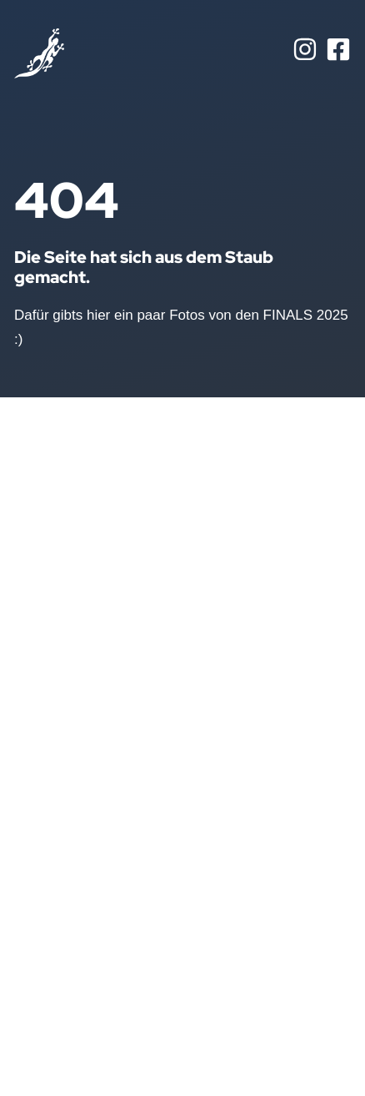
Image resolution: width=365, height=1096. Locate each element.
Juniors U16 (146, 797)
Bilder (32, 824)
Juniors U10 (147, 850)
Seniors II (139, 743)
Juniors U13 (146, 824)
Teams (35, 797)
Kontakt (38, 877)
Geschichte (50, 850)
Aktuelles (43, 770)
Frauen (132, 770)
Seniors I (137, 717)
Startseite (45, 743)
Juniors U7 (144, 877)
